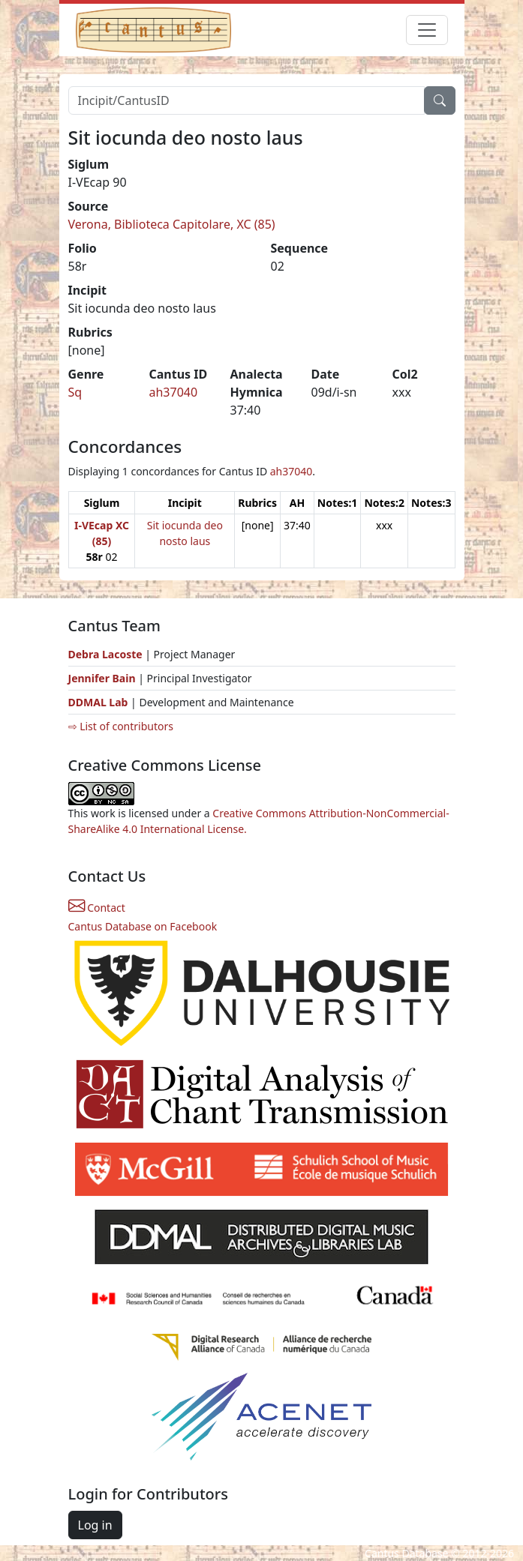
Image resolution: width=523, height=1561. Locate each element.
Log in (95, 1525)
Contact (96, 907)
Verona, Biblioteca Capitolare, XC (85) (171, 224)
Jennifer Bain (103, 678)
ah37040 (173, 392)
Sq (75, 392)
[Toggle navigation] (427, 30)
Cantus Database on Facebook (143, 926)
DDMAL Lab (98, 702)
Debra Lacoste (105, 654)
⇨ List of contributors (120, 726)
